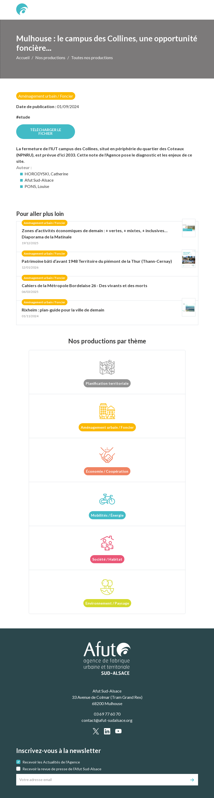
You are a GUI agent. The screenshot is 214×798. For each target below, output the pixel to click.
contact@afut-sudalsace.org (107, 720)
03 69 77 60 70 (107, 713)
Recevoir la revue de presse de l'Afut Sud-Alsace (61, 769)
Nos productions (50, 57)
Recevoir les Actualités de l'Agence (51, 762)
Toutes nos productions (92, 57)
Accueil (23, 57)
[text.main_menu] (191, 10)
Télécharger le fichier (45, 131)
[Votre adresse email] (101, 779)
